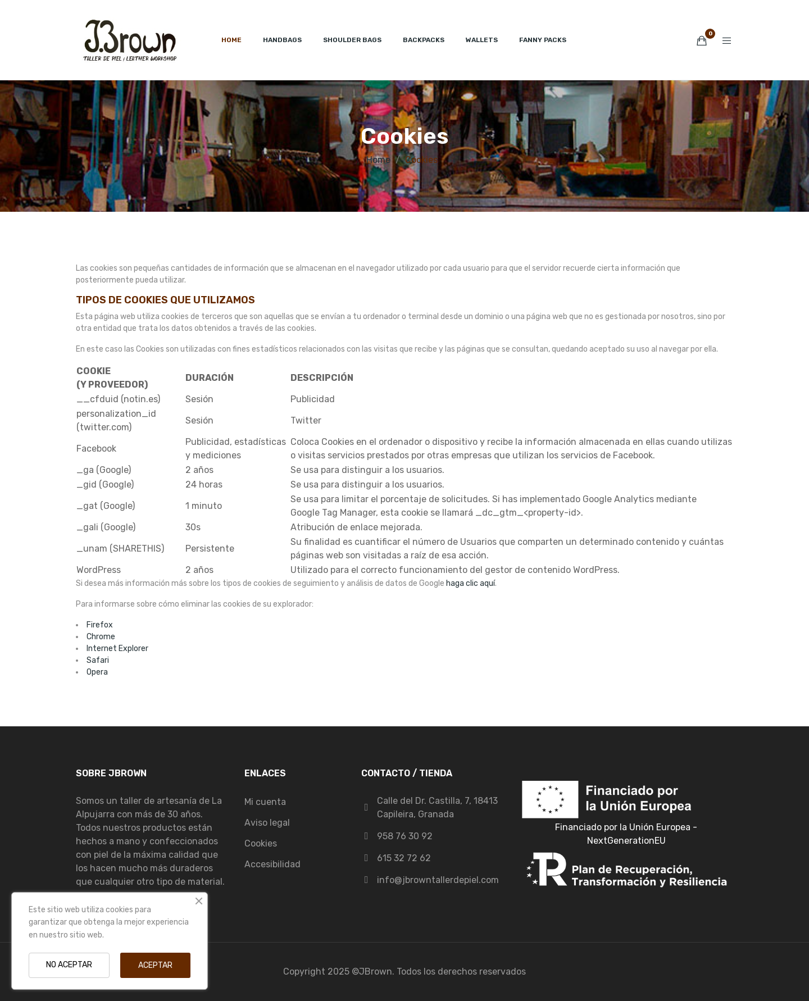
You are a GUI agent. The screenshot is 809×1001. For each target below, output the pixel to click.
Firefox (100, 625)
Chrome (101, 636)
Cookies (260, 843)
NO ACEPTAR (69, 965)
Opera (97, 672)
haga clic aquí (470, 583)
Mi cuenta (265, 802)
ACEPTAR (155, 965)
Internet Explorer (117, 648)
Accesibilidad (272, 864)
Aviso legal (267, 822)
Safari (98, 660)
